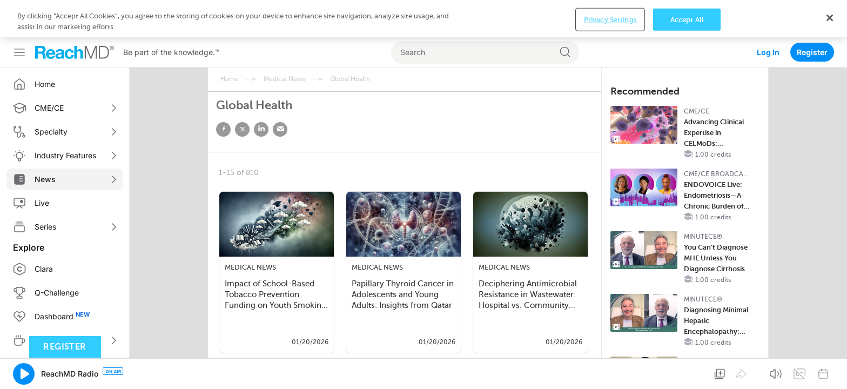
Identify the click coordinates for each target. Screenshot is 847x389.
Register (812, 52)
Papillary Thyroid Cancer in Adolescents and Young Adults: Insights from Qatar (403, 294)
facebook (223, 129)
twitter (242, 129)
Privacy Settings (610, 19)
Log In (768, 52)
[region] (423, 18)
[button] (24, 374)
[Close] (830, 18)
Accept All (687, 19)
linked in (261, 129)
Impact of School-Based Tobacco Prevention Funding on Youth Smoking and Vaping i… (275, 295)
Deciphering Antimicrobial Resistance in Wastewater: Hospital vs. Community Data (528, 295)
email (280, 129)
